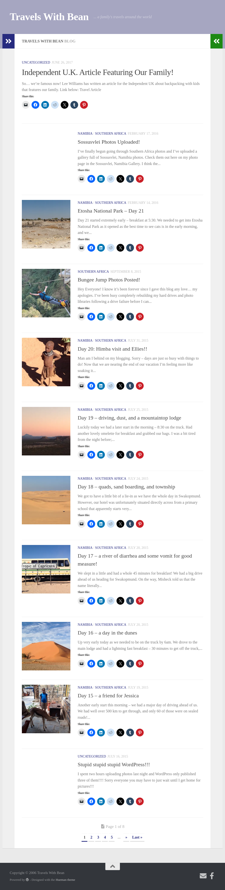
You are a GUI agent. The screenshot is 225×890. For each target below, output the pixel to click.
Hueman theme (65, 880)
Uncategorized (36, 62)
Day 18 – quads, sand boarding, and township (127, 487)
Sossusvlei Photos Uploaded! (109, 142)
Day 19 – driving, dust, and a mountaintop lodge (129, 418)
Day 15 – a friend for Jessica (108, 695)
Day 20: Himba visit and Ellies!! (112, 349)
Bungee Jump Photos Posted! (109, 280)
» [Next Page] (126, 837)
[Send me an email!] (203, 876)
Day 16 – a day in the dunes (107, 633)
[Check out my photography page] (211, 876)
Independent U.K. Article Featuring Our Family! (98, 72)
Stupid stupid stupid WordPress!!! (114, 764)
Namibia (85, 133)
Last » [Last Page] (137, 837)
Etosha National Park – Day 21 (111, 211)
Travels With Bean (49, 16)
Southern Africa (110, 133)
